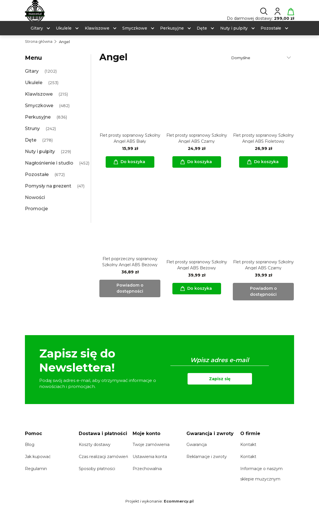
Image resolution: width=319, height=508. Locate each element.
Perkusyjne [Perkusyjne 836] (38, 117)
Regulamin (36, 468)
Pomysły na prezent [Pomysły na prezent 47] (48, 186)
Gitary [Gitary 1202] (32, 71)
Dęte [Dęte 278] (30, 140)
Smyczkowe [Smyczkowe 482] (39, 105)
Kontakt (248, 444)
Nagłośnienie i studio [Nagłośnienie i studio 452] (49, 163)
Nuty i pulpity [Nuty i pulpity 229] (40, 151)
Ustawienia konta (150, 456)
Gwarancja (196, 444)
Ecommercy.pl (179, 501)
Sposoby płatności (97, 468)
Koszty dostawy (95, 444)
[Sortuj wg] (262, 57)
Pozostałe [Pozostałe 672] (37, 174)
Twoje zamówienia (151, 444)
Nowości (35, 197)
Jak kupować (38, 456)
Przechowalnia (147, 468)
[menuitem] (37, 28)
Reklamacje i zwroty (206, 456)
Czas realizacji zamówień (103, 456)
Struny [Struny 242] (32, 128)
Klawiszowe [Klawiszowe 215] (39, 94)
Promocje (36, 208)
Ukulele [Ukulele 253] (33, 82)
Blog (29, 444)
